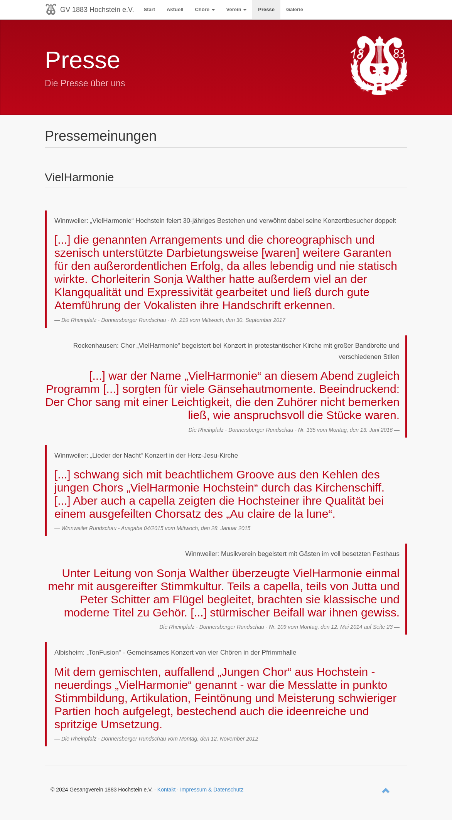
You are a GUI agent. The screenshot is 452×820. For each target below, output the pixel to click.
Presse (266, 9)
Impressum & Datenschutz (211, 789)
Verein (236, 9)
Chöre (204, 9)
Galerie (294, 9)
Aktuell (175, 9)
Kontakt (166, 789)
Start (149, 9)
